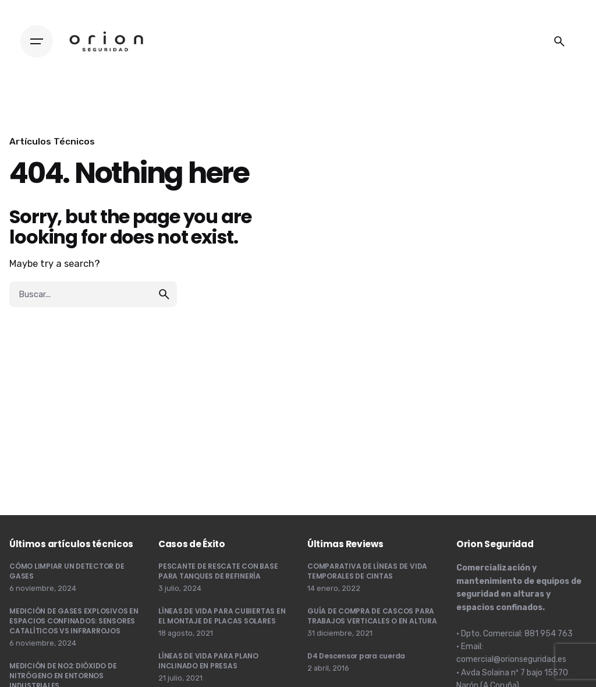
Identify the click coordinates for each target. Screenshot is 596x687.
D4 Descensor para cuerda (356, 656)
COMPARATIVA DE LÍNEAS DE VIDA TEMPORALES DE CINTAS (367, 571)
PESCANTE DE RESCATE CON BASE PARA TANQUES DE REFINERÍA (218, 571)
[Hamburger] (36, 41)
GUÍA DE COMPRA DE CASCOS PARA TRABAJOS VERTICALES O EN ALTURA (372, 616)
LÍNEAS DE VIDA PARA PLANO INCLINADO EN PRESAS (208, 661)
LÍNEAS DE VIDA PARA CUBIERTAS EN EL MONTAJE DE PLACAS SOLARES (221, 616)
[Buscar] (559, 41)
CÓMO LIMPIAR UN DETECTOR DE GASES (67, 571)
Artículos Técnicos (52, 141)
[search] (164, 294)
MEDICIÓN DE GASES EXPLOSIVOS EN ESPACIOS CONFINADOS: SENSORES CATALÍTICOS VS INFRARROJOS (74, 621)
